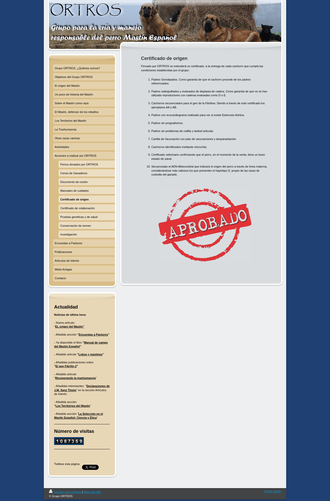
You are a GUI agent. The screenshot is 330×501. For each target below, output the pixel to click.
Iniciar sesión (273, 491)
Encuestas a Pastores (93, 334)
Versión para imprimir (65, 492)
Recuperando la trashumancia (75, 378)
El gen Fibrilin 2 (66, 366)
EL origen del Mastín (69, 326)
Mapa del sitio (92, 492)
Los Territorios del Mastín (72, 405)
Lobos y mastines (91, 354)
